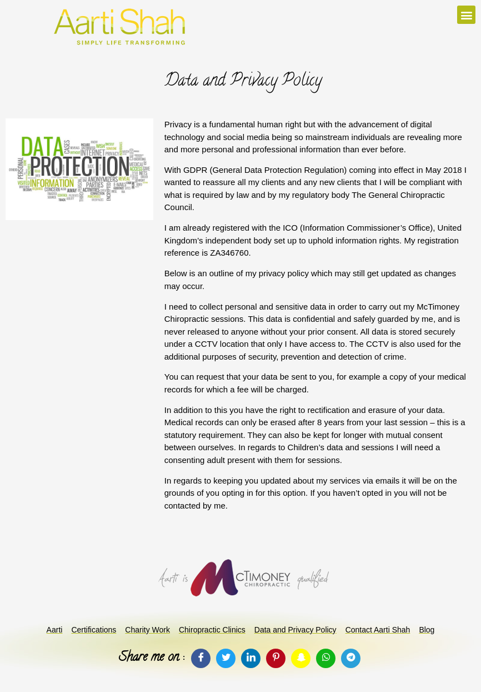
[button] (466, 15)
